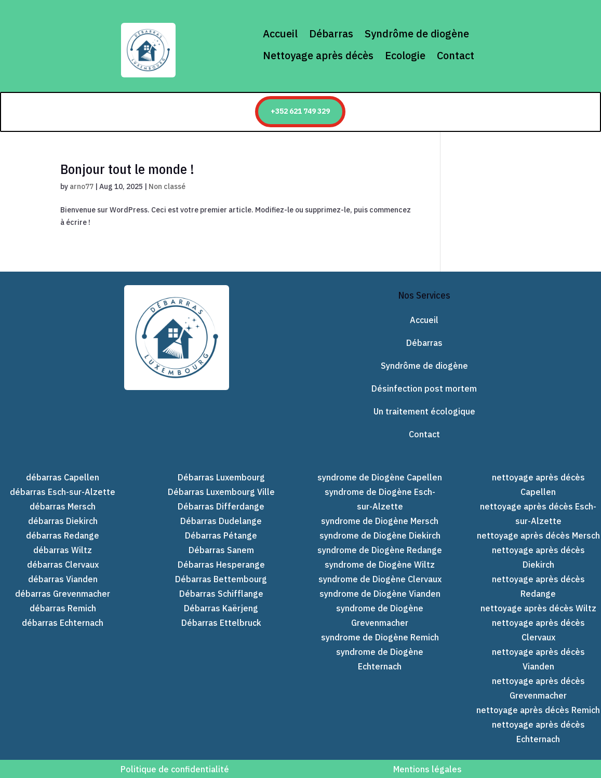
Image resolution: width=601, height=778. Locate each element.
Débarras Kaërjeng (221, 608)
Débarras (331, 34)
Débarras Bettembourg (221, 579)
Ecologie (405, 55)
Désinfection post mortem (424, 388)
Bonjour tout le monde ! (127, 169)
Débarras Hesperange (221, 564)
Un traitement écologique (424, 411)
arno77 (82, 186)
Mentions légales (427, 769)
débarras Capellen (62, 477)
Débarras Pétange (221, 535)
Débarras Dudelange (221, 521)
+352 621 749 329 (300, 111)
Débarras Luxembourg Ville (221, 492)
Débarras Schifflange (221, 593)
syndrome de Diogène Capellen (379, 477)
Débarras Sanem (221, 550)
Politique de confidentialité (173, 769)
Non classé (167, 186)
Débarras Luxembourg (221, 477)
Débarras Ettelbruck (221, 623)
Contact (455, 55)
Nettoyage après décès (318, 55)
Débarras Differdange (221, 506)
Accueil (280, 34)
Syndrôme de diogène (417, 34)
